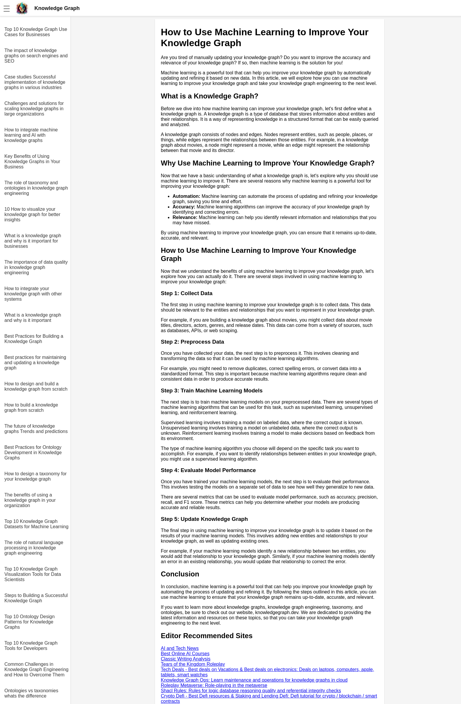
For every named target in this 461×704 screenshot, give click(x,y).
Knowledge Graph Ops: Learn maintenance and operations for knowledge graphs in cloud (254, 680)
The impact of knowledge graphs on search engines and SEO (36, 55)
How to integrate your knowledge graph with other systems (33, 294)
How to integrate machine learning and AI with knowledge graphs (31, 135)
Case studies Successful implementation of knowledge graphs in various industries (34, 82)
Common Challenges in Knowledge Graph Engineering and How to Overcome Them (36, 669)
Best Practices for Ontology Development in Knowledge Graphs (33, 452)
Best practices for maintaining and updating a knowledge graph (35, 362)
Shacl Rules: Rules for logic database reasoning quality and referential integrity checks (251, 690)
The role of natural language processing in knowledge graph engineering (33, 548)
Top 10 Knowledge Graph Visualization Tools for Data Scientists (32, 574)
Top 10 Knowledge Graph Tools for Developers (31, 646)
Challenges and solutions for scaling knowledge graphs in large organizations (34, 108)
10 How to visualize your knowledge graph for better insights (32, 214)
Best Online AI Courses (185, 653)
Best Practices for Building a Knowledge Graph (33, 339)
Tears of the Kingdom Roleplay (193, 664)
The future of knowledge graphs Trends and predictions (36, 429)
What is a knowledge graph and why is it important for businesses (32, 241)
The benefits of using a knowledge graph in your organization (30, 500)
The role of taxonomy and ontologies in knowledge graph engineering (36, 188)
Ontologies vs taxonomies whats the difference (31, 693)
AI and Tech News (180, 648)
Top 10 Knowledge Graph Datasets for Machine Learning (36, 524)
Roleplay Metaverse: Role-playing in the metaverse (214, 685)
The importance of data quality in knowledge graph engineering (36, 267)
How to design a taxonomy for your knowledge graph (35, 476)
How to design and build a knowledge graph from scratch (35, 386)
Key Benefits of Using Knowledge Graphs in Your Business (32, 161)
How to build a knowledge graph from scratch (31, 407)
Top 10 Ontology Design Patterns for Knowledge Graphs (29, 622)
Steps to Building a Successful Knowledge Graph (36, 598)
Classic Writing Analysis (186, 658)
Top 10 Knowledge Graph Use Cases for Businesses (35, 32)
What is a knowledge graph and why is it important (32, 317)
